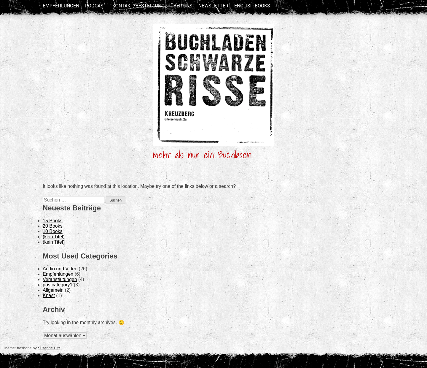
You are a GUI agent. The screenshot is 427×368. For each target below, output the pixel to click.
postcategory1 (58, 284)
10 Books (53, 231)
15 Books (53, 220)
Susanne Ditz (49, 348)
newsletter (213, 6)
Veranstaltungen (60, 279)
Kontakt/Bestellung (138, 6)
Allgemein (53, 290)
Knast (49, 295)
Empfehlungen (61, 6)
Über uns (181, 6)
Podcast (95, 6)
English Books (252, 6)
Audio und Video (60, 268)
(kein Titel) (54, 236)
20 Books (53, 226)
